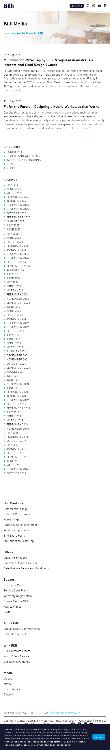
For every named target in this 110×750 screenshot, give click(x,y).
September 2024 (18, 266)
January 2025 (16, 249)
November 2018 (17, 428)
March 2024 (14, 290)
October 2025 (16, 213)
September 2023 (18, 302)
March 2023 (14, 314)
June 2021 (13, 379)
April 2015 (13, 461)
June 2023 (13, 306)
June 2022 (13, 339)
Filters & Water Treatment (20, 524)
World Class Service (16, 656)
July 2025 (12, 225)
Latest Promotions (15, 557)
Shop (18, 712)
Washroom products (17, 530)
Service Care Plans (16, 590)
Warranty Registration (18, 595)
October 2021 (16, 363)
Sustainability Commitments (22, 628)
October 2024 (16, 262)
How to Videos (12, 606)
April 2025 (13, 237)
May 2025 (12, 233)
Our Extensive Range (17, 661)
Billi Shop (76, 6)
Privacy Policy (83, 720)
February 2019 (17, 424)
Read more (12, 90)
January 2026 (16, 201)
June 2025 (13, 229)
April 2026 (13, 188)
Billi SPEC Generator (17, 514)
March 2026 (14, 193)
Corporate (14, 151)
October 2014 (16, 473)
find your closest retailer (64, 712)
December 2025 (17, 205)
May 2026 (12, 184)
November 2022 (17, 327)
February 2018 (17, 436)
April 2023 (13, 310)
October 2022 (16, 331)
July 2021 (12, 375)
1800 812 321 (36, 712)
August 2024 (15, 270)
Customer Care (13, 585)
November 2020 (17, 383)
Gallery (8, 694)
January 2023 (16, 318)
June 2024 (13, 278)
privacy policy (64, 744)
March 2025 (14, 241)
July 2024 (12, 274)
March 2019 (14, 420)
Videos (8, 678)
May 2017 (12, 444)
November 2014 (17, 469)
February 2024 (17, 294)
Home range (11, 519)
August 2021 (15, 371)
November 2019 (17, 400)
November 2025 (17, 209)
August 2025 (15, 221)
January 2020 (16, 396)
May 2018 (12, 432)
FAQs (7, 611)
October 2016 (16, 453)
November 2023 (17, 298)
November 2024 (17, 258)
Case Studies (12, 689)
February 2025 (17, 245)
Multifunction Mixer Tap (19, 540)
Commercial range (16, 508)
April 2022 (13, 343)
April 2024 (13, 286)
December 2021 (17, 355)
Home (7, 33)
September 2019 (18, 408)
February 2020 (17, 392)
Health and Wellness (23, 155)
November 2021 (17, 359)
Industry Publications (23, 160)
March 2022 (14, 347)
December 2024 (17, 253)
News (10, 164)
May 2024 (12, 282)
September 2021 (18, 367)
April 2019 (13, 416)
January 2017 (16, 448)
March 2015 (14, 465)
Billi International (15, 634)
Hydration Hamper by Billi (20, 563)
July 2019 (12, 412)
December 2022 (17, 323)
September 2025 (18, 217)
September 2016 (18, 457)
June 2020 (13, 388)
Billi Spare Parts (14, 535)
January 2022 (16, 351)
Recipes (12, 168)
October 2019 (16, 404)
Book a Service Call (16, 601)
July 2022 (12, 335)
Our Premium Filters (17, 650)
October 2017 (16, 440)
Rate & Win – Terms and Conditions (26, 568)
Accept (98, 736)
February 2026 (17, 197)
